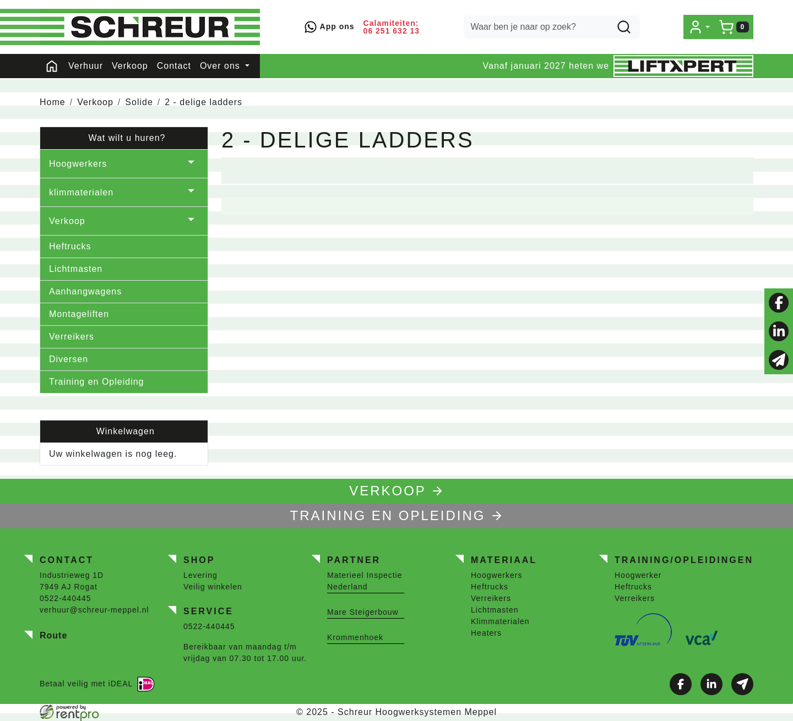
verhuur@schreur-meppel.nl (94, 609)
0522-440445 (65, 598)
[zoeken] (624, 27)
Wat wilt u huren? (124, 138)
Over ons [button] (221, 65)
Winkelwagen (124, 431)
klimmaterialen (81, 192)
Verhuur (85, 65)
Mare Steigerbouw (363, 612)
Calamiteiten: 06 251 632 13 (391, 27)
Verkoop (130, 65)
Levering (200, 575)
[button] (191, 163)
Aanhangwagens (85, 291)
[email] (779, 360)
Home (53, 102)
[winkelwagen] (733, 27)
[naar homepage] (150, 27)
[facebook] (779, 303)
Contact (174, 65)
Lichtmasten (75, 269)
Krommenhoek (355, 637)
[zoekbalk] (552, 27)
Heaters (486, 633)
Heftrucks (70, 246)
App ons (329, 27)
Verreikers (71, 336)
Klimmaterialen (500, 621)
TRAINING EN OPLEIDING (396, 515)
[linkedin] (779, 331)
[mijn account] (698, 27)
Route (53, 635)
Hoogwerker (638, 575)
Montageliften (79, 314)
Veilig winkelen (212, 586)
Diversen (68, 359)
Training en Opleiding (96, 381)
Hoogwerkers (78, 163)
